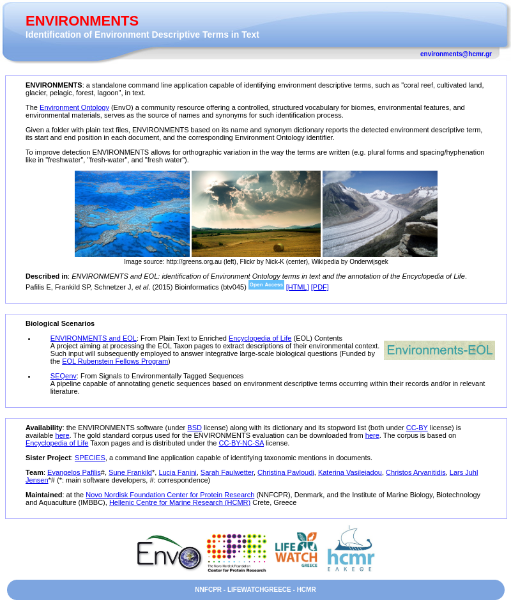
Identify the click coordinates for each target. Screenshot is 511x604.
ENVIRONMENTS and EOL (93, 338)
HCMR (306, 589)
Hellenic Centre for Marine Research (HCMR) (179, 502)
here (63, 435)
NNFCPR (208, 589)
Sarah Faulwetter (227, 472)
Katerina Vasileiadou (350, 472)
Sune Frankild (130, 472)
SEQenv (63, 376)
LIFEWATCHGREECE (259, 589)
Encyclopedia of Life (260, 338)
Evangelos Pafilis (74, 472)
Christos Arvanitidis (416, 472)
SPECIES (90, 457)
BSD (194, 427)
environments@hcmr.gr (456, 54)
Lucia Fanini (177, 472)
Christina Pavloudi (285, 472)
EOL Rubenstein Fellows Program (115, 361)
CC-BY (417, 427)
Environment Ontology (74, 107)
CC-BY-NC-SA (241, 443)
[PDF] (320, 287)
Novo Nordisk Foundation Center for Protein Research (170, 495)
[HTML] (297, 287)
